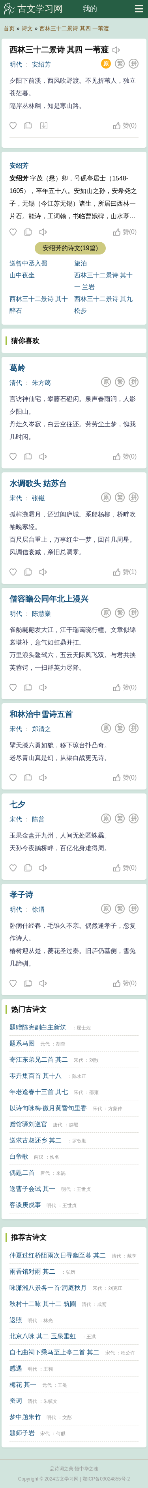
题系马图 (22, 1043)
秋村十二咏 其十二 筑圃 (42, 1303)
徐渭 (38, 909)
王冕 (62, 1385)
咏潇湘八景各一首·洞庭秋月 (48, 1287)
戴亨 (132, 1256)
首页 (9, 28)
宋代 (15, 498)
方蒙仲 (115, 1108)
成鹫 (102, 1304)
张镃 (38, 498)
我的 (90, 9)
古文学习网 (40, 9)
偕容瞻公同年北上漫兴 (48, 598)
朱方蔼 (41, 382)
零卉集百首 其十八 (35, 1075)
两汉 (38, 1157)
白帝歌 (18, 1156)
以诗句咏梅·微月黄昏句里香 (48, 1108)
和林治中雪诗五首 (41, 714)
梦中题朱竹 (25, 1417)
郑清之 (41, 729)
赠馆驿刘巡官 (28, 1124)
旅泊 (80, 263)
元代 (45, 1044)
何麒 (61, 1433)
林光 (48, 1320)
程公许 (128, 1353)
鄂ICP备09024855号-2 (106, 1479)
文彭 (67, 1417)
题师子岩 (22, 1433)
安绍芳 (41, 64)
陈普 (38, 819)
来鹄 (61, 1173)
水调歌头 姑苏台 (38, 483)
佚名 (54, 1157)
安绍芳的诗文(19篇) (70, 248)
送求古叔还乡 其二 (35, 1140)
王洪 (91, 1336)
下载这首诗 (43, 126)
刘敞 (94, 1060)
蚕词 (15, 1400)
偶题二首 (22, 1172)
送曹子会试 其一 (32, 1188)
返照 (15, 1320)
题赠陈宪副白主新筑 (37, 1027)
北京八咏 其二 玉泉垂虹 (42, 1336)
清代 (15, 382)
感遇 (15, 1368)
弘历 (70, 1272)
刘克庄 (115, 1288)
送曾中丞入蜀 (28, 263)
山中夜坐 (22, 275)
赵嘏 (73, 1125)
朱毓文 (50, 1401)
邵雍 (94, 1092)
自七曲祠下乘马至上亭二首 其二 (54, 1352)
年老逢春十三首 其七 (38, 1092)
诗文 (27, 28)
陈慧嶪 (41, 613)
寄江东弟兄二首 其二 (38, 1059)
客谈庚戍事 (25, 1205)
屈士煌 (84, 1028)
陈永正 (79, 1076)
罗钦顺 (79, 1141)
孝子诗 (21, 894)
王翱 (48, 1369)
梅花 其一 (22, 1384)
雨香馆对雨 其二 (32, 1271)
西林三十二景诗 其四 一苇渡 (74, 28)
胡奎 (61, 1044)
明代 (15, 64)
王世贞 (84, 1189)
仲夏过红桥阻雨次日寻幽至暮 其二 (57, 1255)
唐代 (57, 1125)
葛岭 (17, 368)
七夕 (17, 804)
